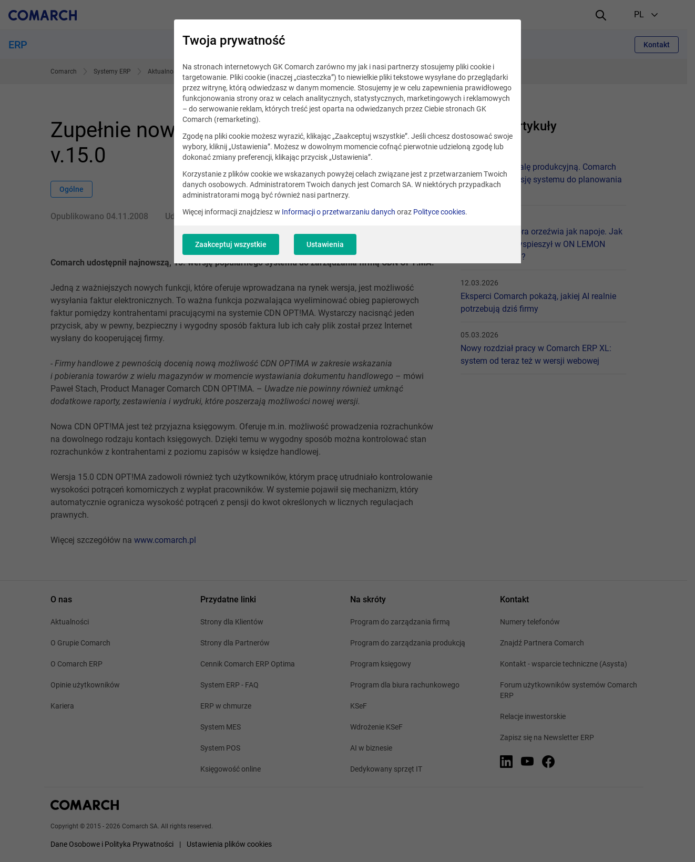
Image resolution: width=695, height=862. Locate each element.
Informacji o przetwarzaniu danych (338, 212)
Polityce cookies (439, 212)
